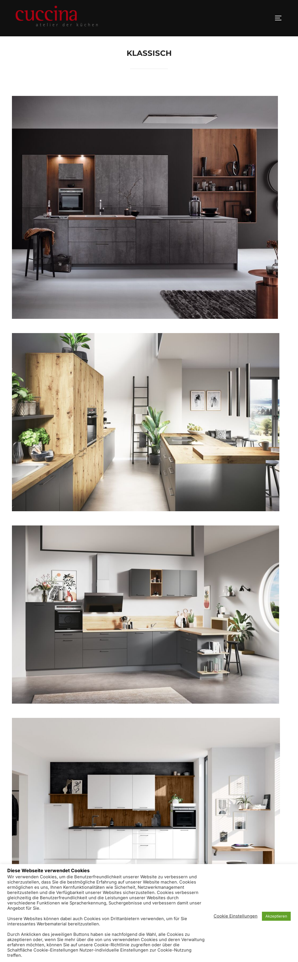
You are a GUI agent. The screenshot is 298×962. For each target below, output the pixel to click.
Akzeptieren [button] (276, 916)
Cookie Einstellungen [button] (236, 916)
